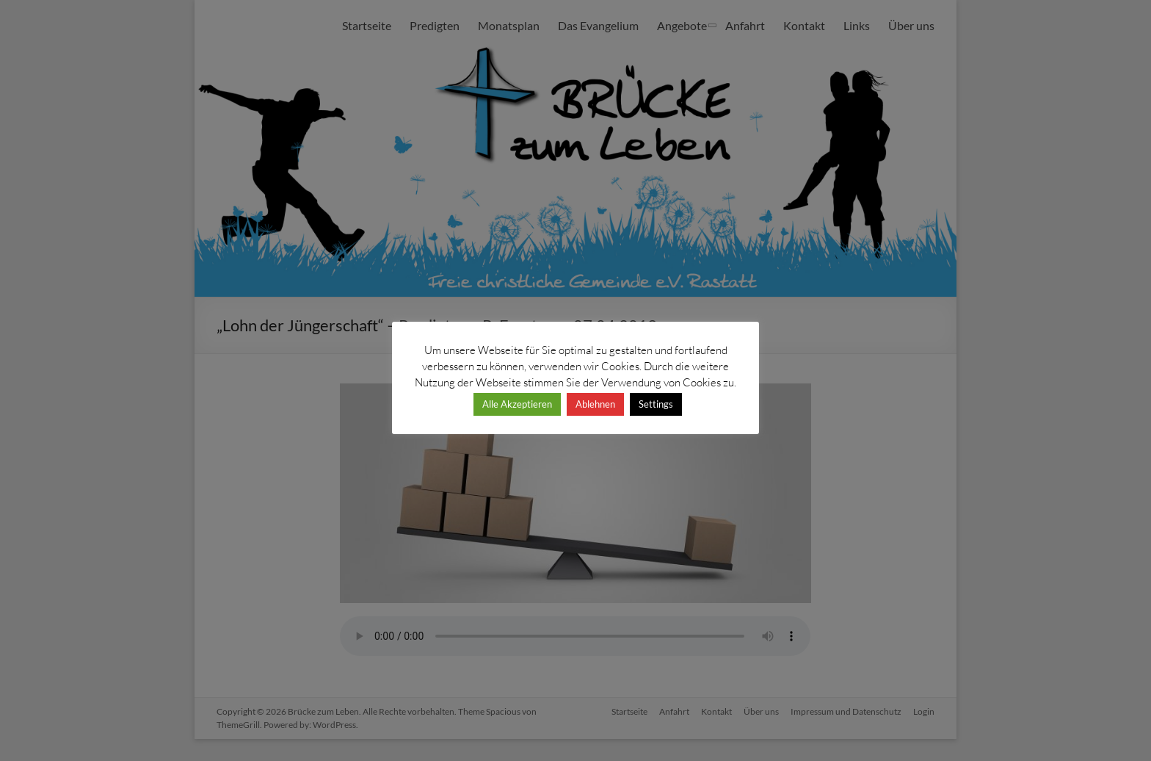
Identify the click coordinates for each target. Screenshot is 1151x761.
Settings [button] (656, 404)
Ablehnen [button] (595, 404)
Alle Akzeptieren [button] (517, 404)
